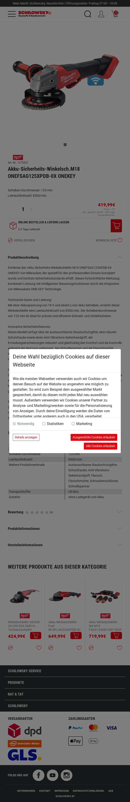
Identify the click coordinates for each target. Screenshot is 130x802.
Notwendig (25, 424)
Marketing (84, 424)
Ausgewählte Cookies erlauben (94, 437)
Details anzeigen (26, 437)
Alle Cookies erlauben (100, 446)
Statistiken (55, 424)
